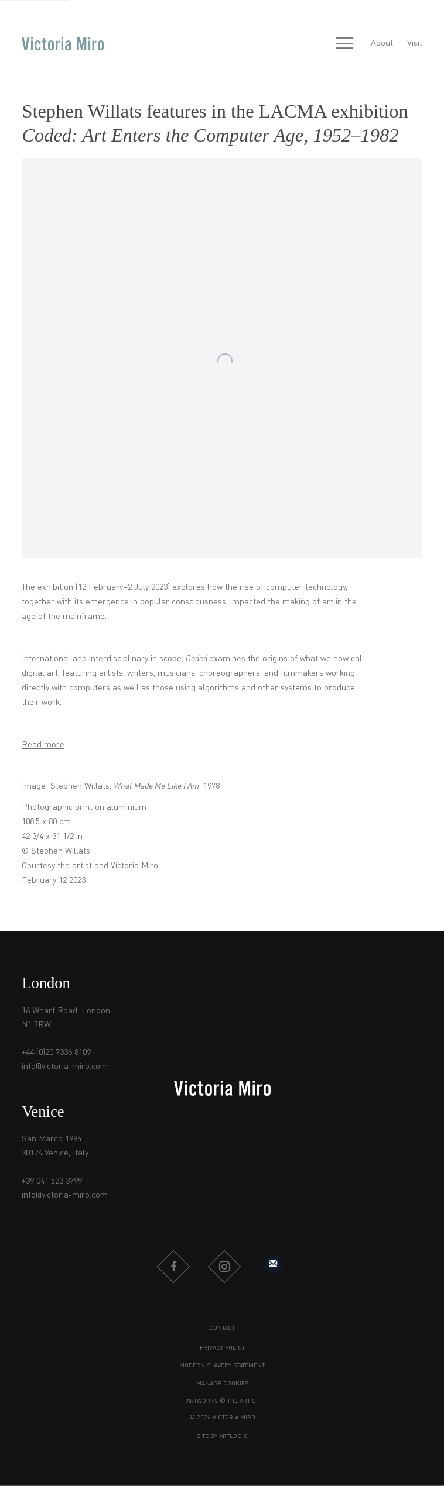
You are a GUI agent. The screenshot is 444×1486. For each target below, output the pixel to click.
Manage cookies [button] (222, 1384)
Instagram (224, 1266)
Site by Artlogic (222, 1436)
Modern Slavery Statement (222, 1366)
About (382, 43)
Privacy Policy (222, 1348)
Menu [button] (344, 44)
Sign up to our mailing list (273, 1264)
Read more (43, 745)
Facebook (173, 1266)
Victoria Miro (63, 44)
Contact (222, 1328)
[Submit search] (319, 44)
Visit (414, 43)
